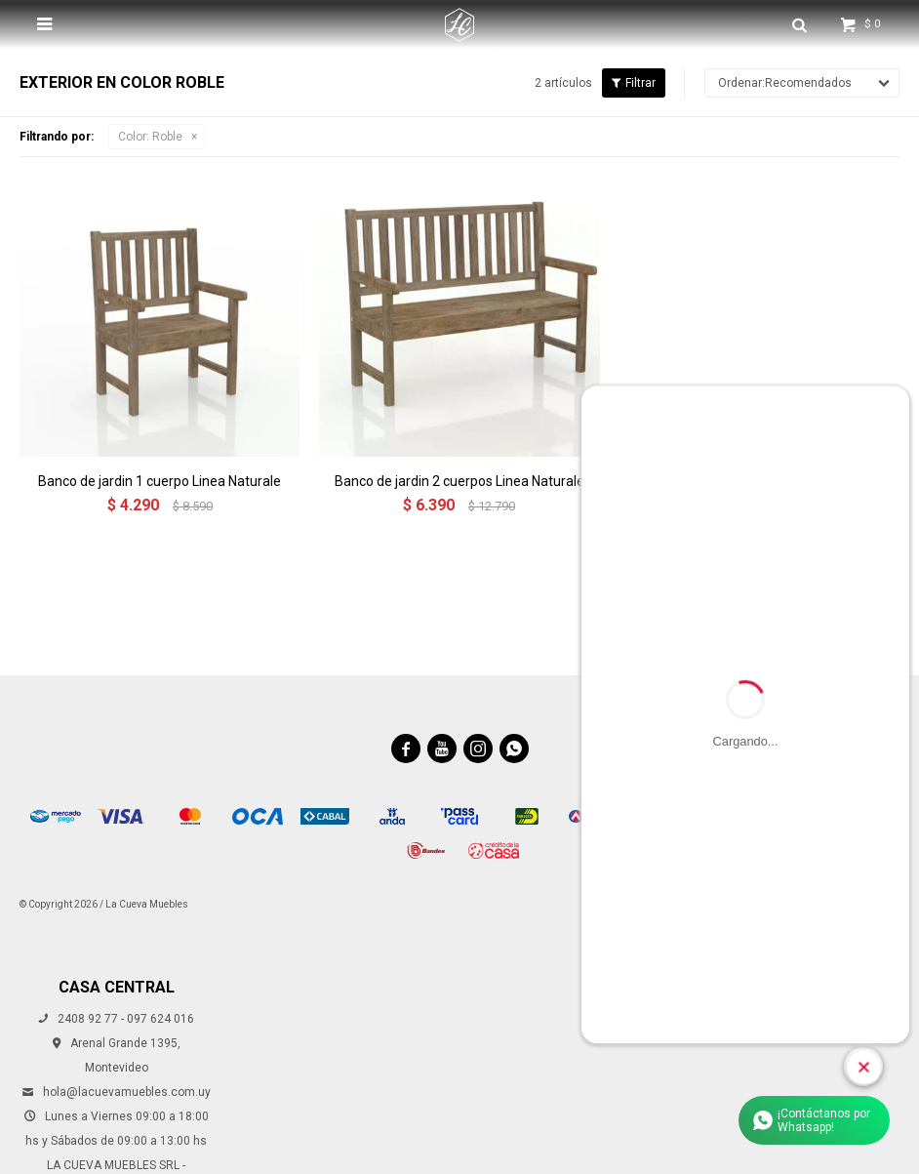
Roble (150, 136)
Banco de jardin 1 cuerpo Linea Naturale (159, 481)
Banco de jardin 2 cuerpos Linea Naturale (459, 481)
